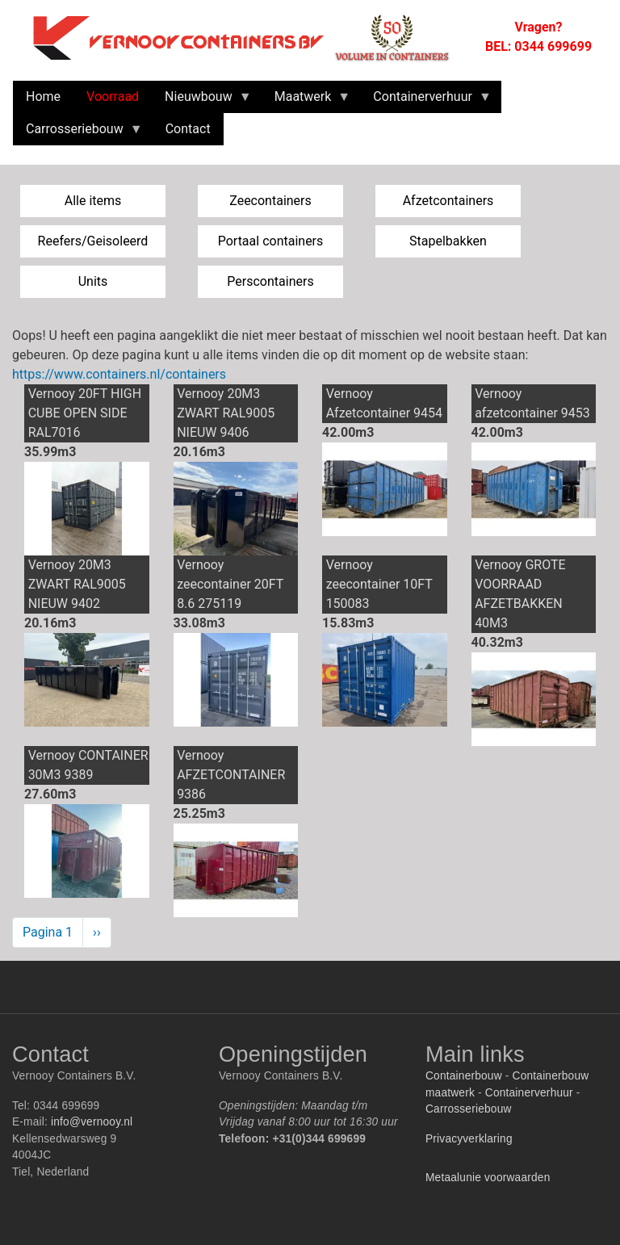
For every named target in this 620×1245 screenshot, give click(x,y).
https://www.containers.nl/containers (119, 374)
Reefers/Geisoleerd (93, 241)
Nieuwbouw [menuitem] (202, 101)
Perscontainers (270, 281)
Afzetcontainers (448, 200)
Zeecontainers (270, 200)
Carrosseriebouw (468, 1109)
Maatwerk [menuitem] (306, 101)
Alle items (93, 200)
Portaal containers (271, 241)
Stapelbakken (448, 241)
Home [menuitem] (43, 96)
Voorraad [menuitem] (112, 96)
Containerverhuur (529, 1093)
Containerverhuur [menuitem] (426, 101)
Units (93, 281)
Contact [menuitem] (188, 128)
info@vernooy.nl (91, 1122)
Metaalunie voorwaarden (487, 1178)
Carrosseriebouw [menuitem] (78, 133)
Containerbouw (463, 1076)
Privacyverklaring (469, 1139)
